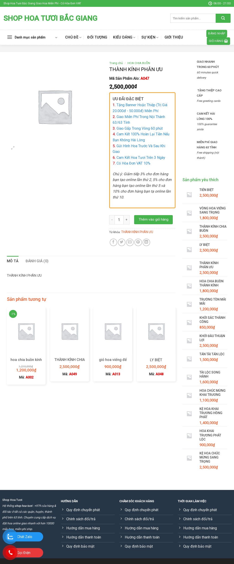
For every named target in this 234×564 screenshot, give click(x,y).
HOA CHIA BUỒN (139, 63)
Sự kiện (150, 37)
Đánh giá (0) (37, 261)
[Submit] (223, 18)
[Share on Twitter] (121, 242)
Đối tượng (97, 37)
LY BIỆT (156, 360)
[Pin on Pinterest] (138, 242)
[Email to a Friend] (130, 242)
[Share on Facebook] (113, 242)
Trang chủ (116, 63)
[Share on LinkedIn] (146, 242)
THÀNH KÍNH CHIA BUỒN (69, 362)
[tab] (13, 261)
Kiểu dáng (124, 37)
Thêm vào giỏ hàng (153, 219)
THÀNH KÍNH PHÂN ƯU (137, 232)
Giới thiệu (174, 37)
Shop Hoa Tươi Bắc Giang (50, 18)
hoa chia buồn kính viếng (26, 362)
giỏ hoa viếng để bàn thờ (113, 362)
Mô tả (13, 261)
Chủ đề (73, 37)
